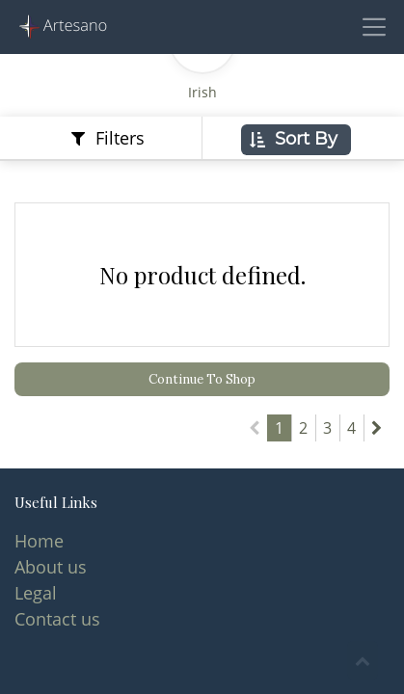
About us (50, 566)
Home (39, 540)
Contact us (57, 618)
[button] (296, 139)
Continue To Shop (202, 379)
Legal (35, 592)
